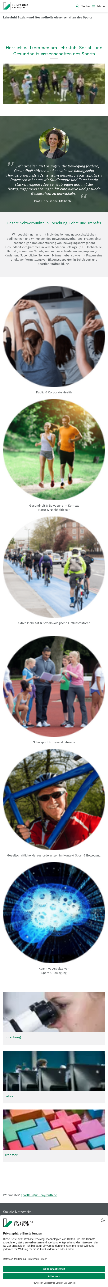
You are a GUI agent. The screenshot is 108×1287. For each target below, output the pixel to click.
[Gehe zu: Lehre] (54, 1077)
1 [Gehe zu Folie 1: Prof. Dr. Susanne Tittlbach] (54, 128)
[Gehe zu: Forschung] (54, 1018)
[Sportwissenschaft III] (15, 6)
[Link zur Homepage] (47, 17)
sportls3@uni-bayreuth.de (39, 1195)
